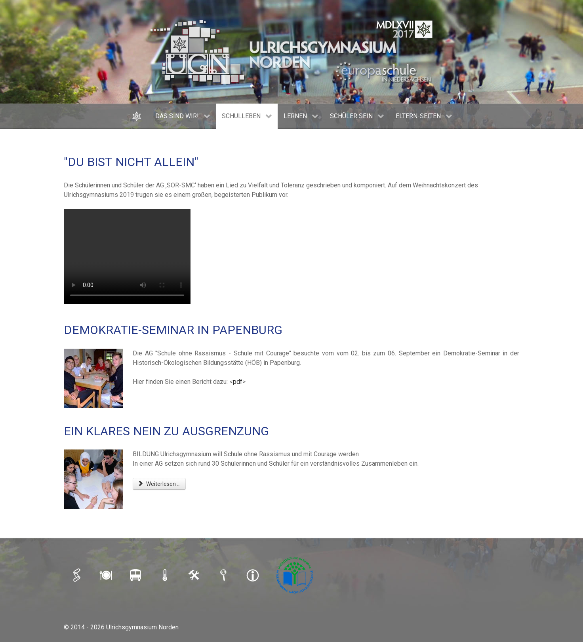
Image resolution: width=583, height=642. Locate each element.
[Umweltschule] (295, 575)
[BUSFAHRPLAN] (136, 575)
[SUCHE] (224, 575)
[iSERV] (77, 575)
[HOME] (137, 116)
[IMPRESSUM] (253, 575)
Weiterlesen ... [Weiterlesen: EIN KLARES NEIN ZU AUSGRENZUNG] (159, 484)
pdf (237, 381)
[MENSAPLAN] (107, 575)
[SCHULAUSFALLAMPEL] (165, 575)
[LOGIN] (195, 575)
